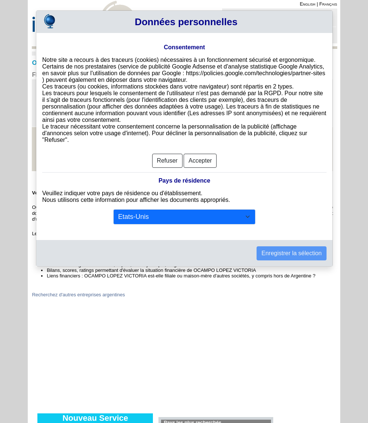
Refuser (167, 158)
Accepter (200, 158)
